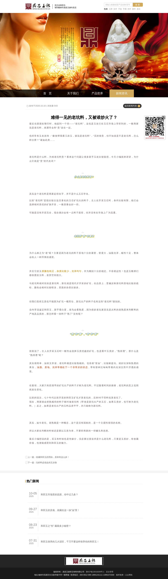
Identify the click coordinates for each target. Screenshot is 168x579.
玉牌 (110, 9)
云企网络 (128, 575)
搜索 (137, 5)
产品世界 (97, 93)
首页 (48, 93)
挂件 (115, 9)
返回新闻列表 (130, 106)
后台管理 (109, 572)
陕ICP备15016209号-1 (95, 572)
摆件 (134, 9)
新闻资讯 (121, 93)
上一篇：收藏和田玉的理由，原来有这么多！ (48, 457)
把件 (129, 9)
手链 (120, 9)
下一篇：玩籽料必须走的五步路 (42, 462)
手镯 (124, 9)
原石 (138, 9)
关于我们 (73, 93)
